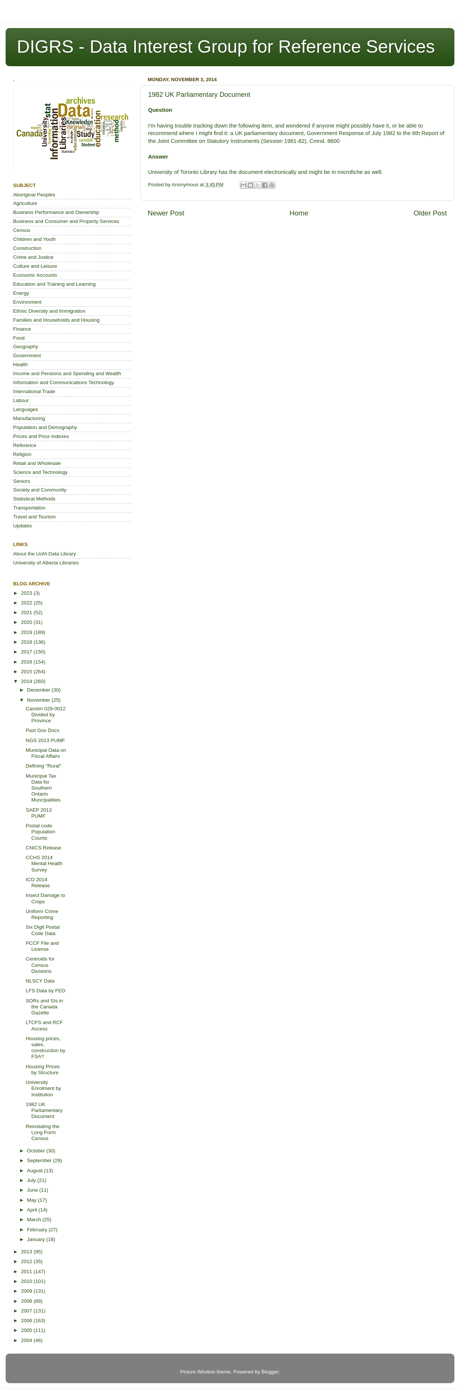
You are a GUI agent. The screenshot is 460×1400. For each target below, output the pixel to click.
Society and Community (40, 490)
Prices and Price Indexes (41, 436)
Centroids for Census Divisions (40, 965)
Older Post (430, 213)
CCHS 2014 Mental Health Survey (44, 863)
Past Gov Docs (42, 730)
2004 (27, 1340)
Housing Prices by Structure (43, 1069)
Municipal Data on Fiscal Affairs (46, 753)
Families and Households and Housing (56, 320)
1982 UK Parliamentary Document (44, 1110)
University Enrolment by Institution (43, 1088)
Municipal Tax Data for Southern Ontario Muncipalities (43, 788)
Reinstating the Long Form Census (42, 1132)
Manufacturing (29, 418)
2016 (27, 662)
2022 (27, 603)
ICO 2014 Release (38, 882)
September (40, 1160)
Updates (22, 526)
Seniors (21, 481)
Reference (24, 445)
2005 (27, 1330)
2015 (27, 671)
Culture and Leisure (35, 266)
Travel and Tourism (34, 517)
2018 (27, 642)
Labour (21, 400)
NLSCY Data (40, 981)
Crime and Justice (33, 257)
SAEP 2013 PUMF (39, 813)
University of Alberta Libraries (46, 563)
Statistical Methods (34, 499)
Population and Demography (45, 427)
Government (27, 355)
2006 (27, 1320)
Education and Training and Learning (54, 284)
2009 (27, 1291)
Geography (25, 346)
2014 (27, 681)
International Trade (34, 391)
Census (21, 230)
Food (19, 338)
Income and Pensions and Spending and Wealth (67, 373)
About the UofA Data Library (44, 554)
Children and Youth (34, 239)
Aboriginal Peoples (34, 194)
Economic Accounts (35, 275)
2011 (27, 1271)
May (32, 1200)
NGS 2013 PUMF (45, 740)
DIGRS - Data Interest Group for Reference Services (226, 46)
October (36, 1151)
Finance (22, 329)
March (34, 1219)
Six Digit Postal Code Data (43, 930)
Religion (22, 454)
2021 (27, 612)
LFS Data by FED (45, 990)
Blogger (270, 1372)
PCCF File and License (42, 946)
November (39, 700)
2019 (27, 632)
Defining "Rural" (43, 766)
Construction (27, 248)
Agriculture (25, 203)
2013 (27, 1252)
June (33, 1190)
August (35, 1170)
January (36, 1239)
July (32, 1180)
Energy (21, 293)
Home (298, 213)
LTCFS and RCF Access (44, 1025)
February (38, 1229)
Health (20, 364)
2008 (27, 1301)
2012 (27, 1261)
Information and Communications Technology (63, 382)
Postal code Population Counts (40, 831)
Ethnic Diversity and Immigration (49, 311)
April (33, 1210)
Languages (25, 409)
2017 (27, 652)
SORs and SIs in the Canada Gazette (44, 1006)
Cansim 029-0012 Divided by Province (46, 714)
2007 (27, 1311)
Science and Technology (40, 472)
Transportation (29, 508)
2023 (27, 593)
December (39, 690)
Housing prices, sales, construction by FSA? (45, 1048)
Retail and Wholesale (37, 463)
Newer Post (166, 213)
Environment (27, 302)
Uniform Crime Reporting (42, 914)
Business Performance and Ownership (56, 212)
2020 (27, 622)
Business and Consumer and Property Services (66, 221)
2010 (27, 1281)
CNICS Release (43, 848)
